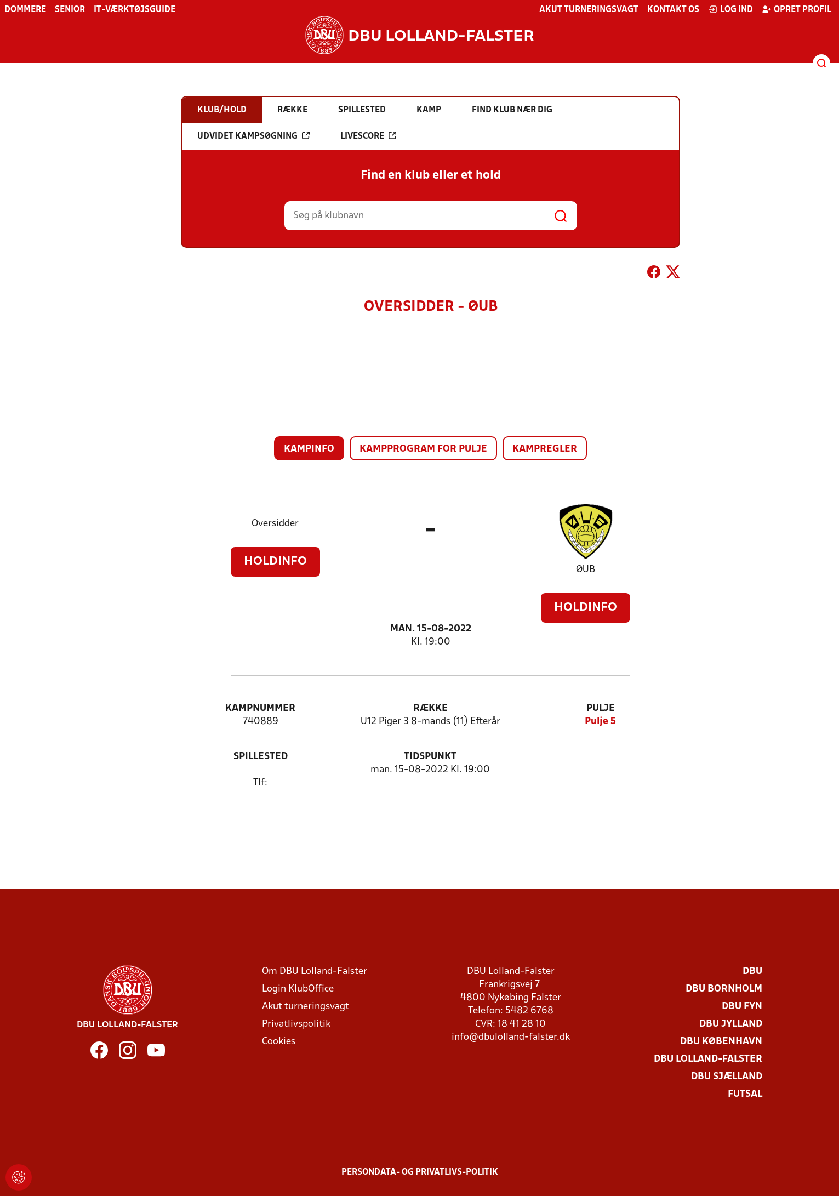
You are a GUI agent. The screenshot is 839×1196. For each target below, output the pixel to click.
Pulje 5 (600, 721)
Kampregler (544, 449)
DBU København (721, 1041)
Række (430, 708)
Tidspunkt (430, 756)
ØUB (585, 569)
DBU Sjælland (726, 1076)
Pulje (600, 708)
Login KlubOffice (298, 989)
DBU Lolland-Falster (708, 1059)
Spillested (260, 756)
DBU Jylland (730, 1024)
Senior (70, 10)
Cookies (278, 1041)
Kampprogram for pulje (423, 449)
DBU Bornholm (724, 989)
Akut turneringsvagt (588, 10)
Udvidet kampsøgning (253, 136)
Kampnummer (260, 708)
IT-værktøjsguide (134, 10)
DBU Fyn (742, 1006)
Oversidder (275, 523)
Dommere (25, 10)
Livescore (368, 136)
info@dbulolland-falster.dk (511, 1037)
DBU (752, 971)
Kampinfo (309, 449)
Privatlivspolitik (296, 1024)
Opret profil (796, 9)
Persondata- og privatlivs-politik (419, 1172)
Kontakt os (673, 10)
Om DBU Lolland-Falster (314, 971)
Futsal (745, 1094)
